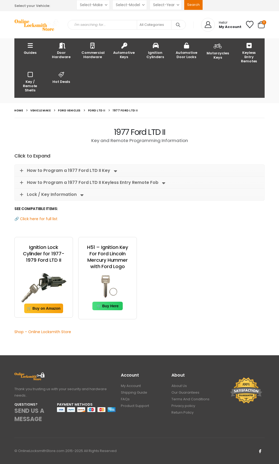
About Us (179, 385)
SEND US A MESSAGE (29, 415)
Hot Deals (61, 77)
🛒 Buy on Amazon (43, 308)
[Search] (178, 24)
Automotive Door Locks (186, 50)
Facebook (260, 451)
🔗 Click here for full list (36, 218)
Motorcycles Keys (218, 51)
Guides (30, 48)
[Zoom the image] (29, 375)
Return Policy (182, 412)
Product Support (135, 405)
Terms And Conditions (190, 399)
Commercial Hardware (93, 50)
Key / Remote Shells (30, 82)
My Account (131, 385)
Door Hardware (61, 50)
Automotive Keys (124, 50)
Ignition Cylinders (155, 50)
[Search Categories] (154, 24)
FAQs (125, 399)
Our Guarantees (185, 392)
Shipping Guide (134, 392)
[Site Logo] (37, 25)
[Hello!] (221, 25)
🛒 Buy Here (107, 306)
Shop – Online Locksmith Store (42, 331)
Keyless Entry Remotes (249, 53)
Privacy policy (183, 405)
